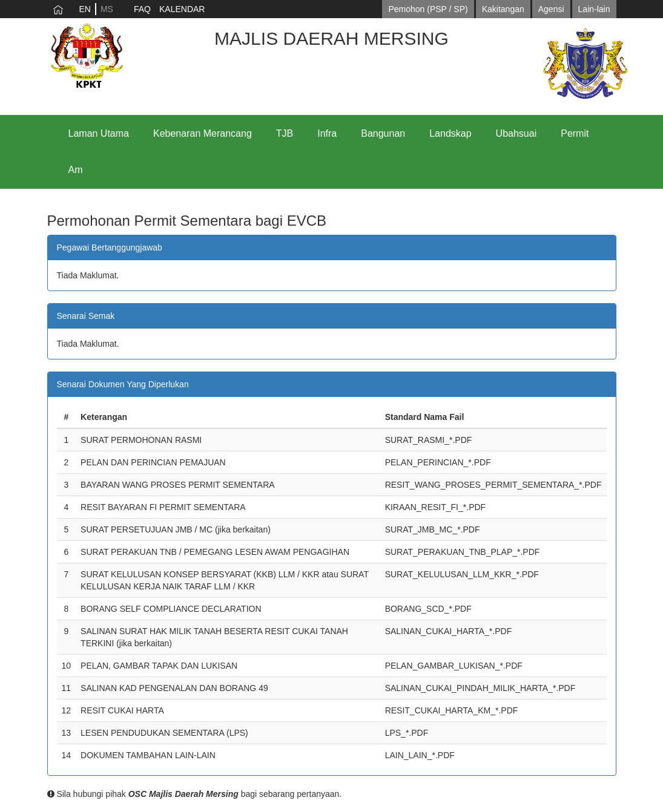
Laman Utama (99, 133)
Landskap (450, 133)
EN (85, 9)
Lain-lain (594, 9)
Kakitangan (503, 9)
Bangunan (383, 133)
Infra (327, 133)
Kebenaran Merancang (202, 133)
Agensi (551, 9)
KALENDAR (182, 9)
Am (75, 170)
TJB (284, 133)
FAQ (142, 9)
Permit (575, 133)
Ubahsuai (516, 133)
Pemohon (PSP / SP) (427, 9)
